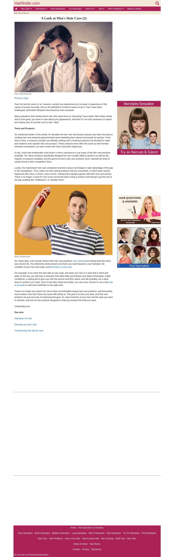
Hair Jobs (131, 538)
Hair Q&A (26, 9)
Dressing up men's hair (26, 324)
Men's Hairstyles (97, 533)
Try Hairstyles (75, 9)
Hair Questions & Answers (91, 528)
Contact (76, 549)
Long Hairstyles (79, 533)
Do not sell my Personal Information (31, 555)
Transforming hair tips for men (29, 330)
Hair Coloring (107, 538)
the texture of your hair (61, 267)
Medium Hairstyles (61, 533)
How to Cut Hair (72, 538)
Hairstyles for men (23, 318)
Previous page (21, 98)
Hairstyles (41, 9)
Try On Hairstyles (131, 533)
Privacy (85, 549)
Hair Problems (116, 9)
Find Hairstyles (149, 533)
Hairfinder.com (27, 3)
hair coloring (79, 261)
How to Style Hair (90, 538)
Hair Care (25, 13)
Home (15, 13)
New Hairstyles (58, 9)
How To (90, 9)
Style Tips (120, 538)
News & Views (134, 9)
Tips (101, 9)
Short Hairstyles (42, 533)
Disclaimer (96, 549)
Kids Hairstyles (114, 533)
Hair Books (95, 544)
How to (20, 13)
